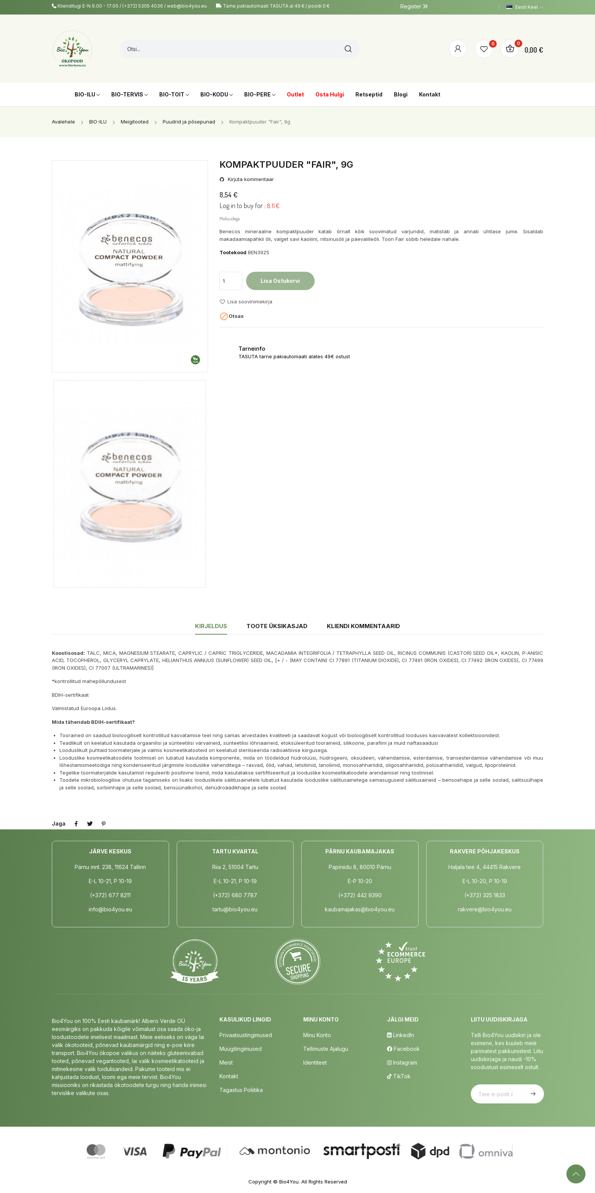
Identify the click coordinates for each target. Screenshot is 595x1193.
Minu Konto (317, 1035)
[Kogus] (230, 281)
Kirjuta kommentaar (250, 179)
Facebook (403, 1048)
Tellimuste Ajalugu (325, 1048)
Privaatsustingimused (245, 1035)
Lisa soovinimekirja (245, 302)
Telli (532, 1093)
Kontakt (228, 1076)
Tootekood (232, 252)
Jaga (76, 823)
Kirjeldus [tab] (211, 626)
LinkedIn (400, 1035)
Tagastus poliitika (241, 1090)
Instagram (402, 1062)
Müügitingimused (240, 1048)
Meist (226, 1062)
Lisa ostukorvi (280, 280)
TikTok (399, 1076)
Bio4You (289, 1182)
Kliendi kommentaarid (363, 626)
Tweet (90, 823)
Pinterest (103, 823)
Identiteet (315, 1062)
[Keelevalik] (524, 7)
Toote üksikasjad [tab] (276, 626)
